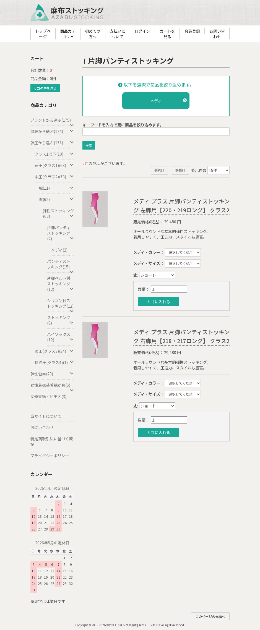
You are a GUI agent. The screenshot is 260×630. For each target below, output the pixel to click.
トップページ (43, 33)
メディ (168, 100)
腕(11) (56, 188)
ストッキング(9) (60, 320)
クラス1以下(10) (54, 154)
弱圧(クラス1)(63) (54, 165)
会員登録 (192, 31)
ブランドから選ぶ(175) (52, 121)
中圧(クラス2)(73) (54, 176)
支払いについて (117, 33)
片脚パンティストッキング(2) (60, 233)
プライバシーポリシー (49, 455)
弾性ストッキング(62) (58, 213)
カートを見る (167, 33)
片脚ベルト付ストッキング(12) (60, 283)
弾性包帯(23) (52, 374)
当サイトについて (45, 416)
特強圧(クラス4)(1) (54, 362)
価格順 (159, 170)
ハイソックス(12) (60, 337)
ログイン (142, 31)
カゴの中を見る (45, 88)
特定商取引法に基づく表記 (51, 441)
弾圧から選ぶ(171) (52, 142)
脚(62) (56, 199)
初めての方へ (92, 33)
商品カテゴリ (68, 34)
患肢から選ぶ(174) (52, 131)
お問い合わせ (217, 33)
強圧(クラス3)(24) (54, 351)
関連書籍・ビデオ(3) (48, 396)
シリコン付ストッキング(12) (60, 305)
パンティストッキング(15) (60, 265)
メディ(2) (59, 250)
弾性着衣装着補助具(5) (52, 386)
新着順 (180, 170)
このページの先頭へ (210, 616)
